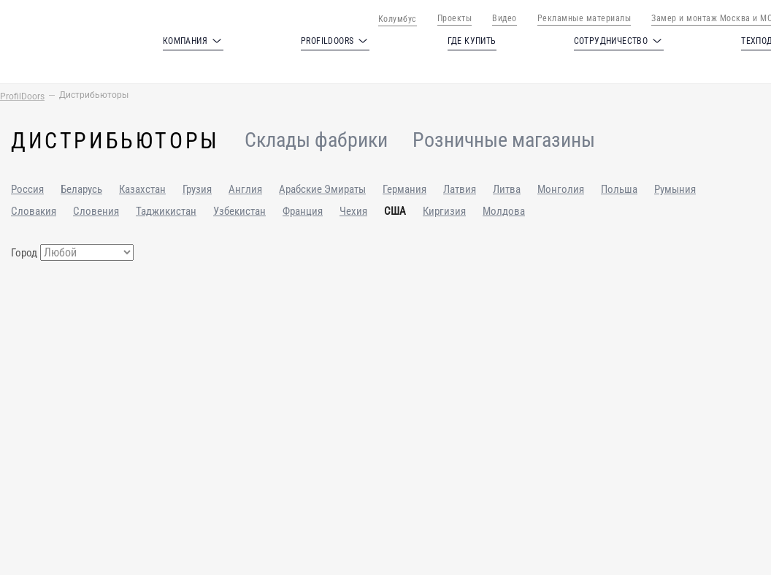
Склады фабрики (316, 140)
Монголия (560, 189)
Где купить (472, 41)
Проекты (454, 18)
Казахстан (142, 189)
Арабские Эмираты (322, 189)
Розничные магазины (504, 140)
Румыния (675, 189)
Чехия (353, 211)
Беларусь (81, 189)
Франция (303, 211)
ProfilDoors (22, 96)
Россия (27, 189)
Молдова (504, 211)
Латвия (459, 189)
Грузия (197, 189)
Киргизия (444, 211)
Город (24, 252)
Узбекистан (239, 211)
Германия (404, 189)
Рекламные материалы (584, 18)
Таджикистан (166, 211)
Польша (619, 189)
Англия (245, 189)
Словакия (33, 211)
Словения (96, 211)
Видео (504, 18)
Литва (507, 189)
